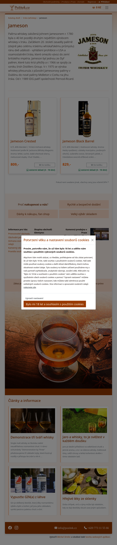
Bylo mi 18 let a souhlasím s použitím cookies (55, 304)
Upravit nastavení (34, 298)
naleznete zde (30, 287)
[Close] (92, 240)
